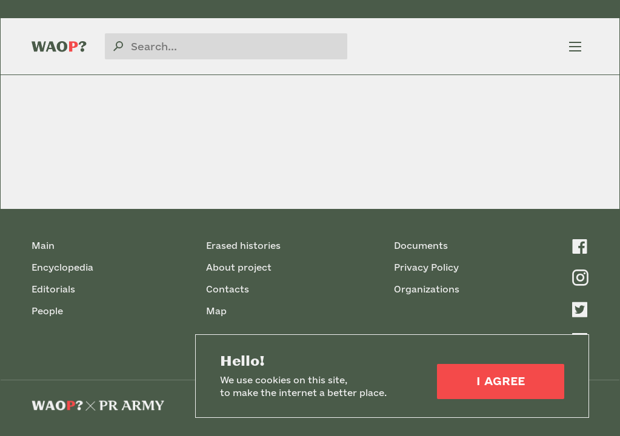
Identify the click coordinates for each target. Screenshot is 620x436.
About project (239, 267)
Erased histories (243, 245)
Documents (421, 245)
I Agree (500, 381)
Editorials (53, 289)
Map (216, 311)
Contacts (227, 289)
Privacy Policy (426, 267)
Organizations (426, 289)
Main (43, 245)
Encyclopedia (62, 267)
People (47, 311)
